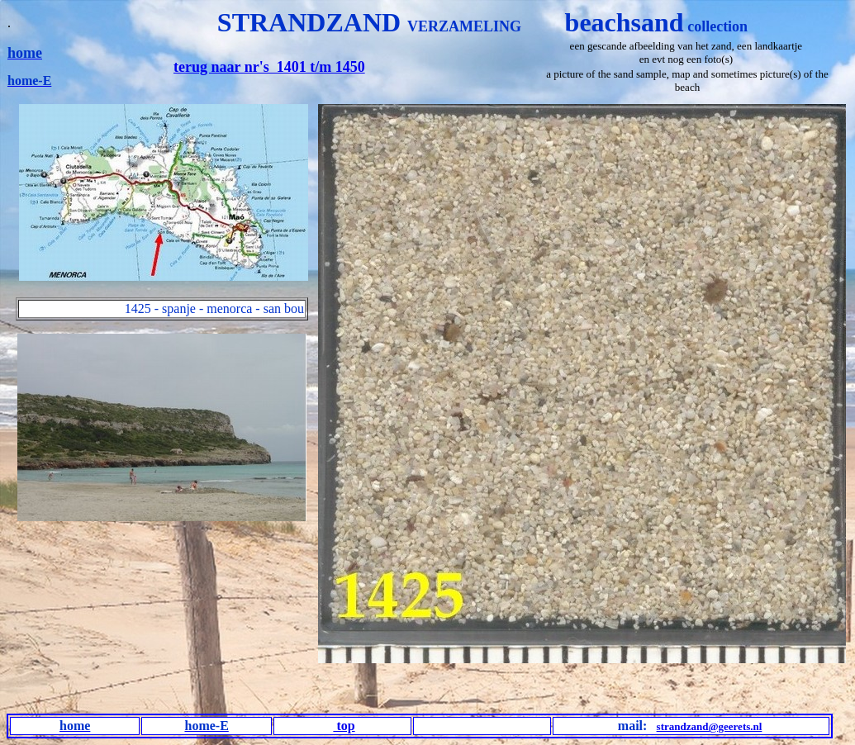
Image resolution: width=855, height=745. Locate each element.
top (343, 726)
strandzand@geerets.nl (709, 726)
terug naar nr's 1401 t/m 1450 (269, 67)
